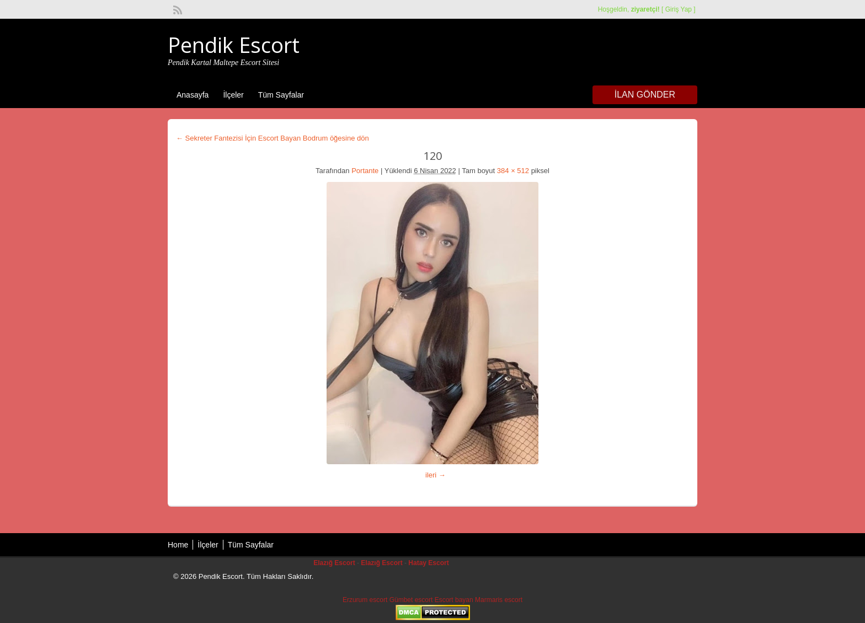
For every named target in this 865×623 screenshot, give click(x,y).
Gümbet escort (411, 600)
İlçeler (233, 94)
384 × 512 (513, 171)
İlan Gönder (645, 94)
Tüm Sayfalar (281, 94)
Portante (364, 171)
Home (178, 544)
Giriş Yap (678, 9)
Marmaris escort (498, 600)
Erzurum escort (365, 600)
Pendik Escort (234, 44)
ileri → (435, 475)
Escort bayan (454, 600)
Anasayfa (193, 94)
